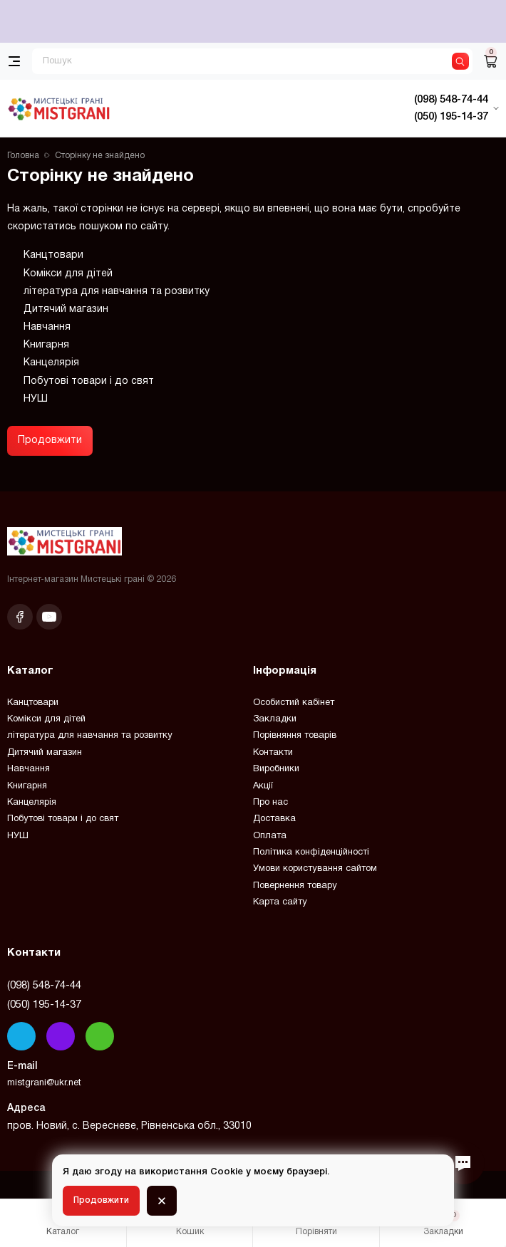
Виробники (276, 769)
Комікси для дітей (68, 273)
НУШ (36, 399)
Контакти (273, 752)
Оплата (269, 836)
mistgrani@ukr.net (44, 1083)
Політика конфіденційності (311, 852)
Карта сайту (280, 902)
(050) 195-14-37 (44, 1005)
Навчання (47, 327)
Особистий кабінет (293, 703)
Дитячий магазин (66, 309)
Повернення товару (295, 886)
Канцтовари (53, 255)
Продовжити (50, 440)
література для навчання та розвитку (117, 291)
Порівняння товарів (294, 735)
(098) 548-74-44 (44, 986)
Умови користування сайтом (315, 869)
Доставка (274, 819)
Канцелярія (51, 362)
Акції (263, 786)
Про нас (270, 802)
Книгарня (46, 345)
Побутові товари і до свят (89, 381)
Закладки (274, 719)
